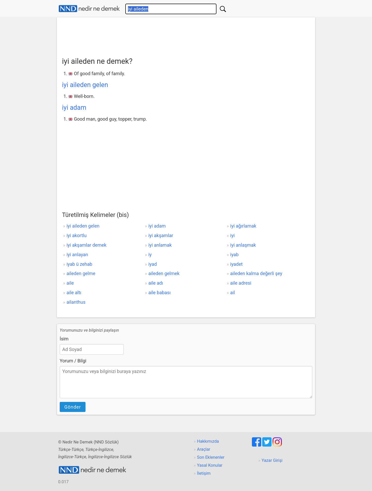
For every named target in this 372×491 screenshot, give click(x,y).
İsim (64, 338)
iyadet (236, 264)
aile (70, 283)
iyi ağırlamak (243, 226)
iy (150, 254)
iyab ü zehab (79, 264)
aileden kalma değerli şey (256, 273)
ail (232, 292)
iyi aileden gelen (85, 85)
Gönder (72, 407)
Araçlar (203, 449)
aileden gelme (80, 273)
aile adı (155, 283)
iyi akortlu (76, 235)
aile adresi (240, 283)
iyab (234, 254)
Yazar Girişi (272, 460)
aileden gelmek (164, 273)
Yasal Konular (209, 465)
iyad (152, 264)
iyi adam (74, 107)
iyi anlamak (160, 245)
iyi (232, 235)
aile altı (73, 292)
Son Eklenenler (210, 457)
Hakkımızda (208, 441)
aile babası (159, 292)
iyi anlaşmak (243, 245)
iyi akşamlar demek (86, 245)
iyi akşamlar (160, 235)
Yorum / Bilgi (73, 360)
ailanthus (75, 302)
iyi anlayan (77, 254)
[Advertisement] (186, 35)
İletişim (204, 473)
